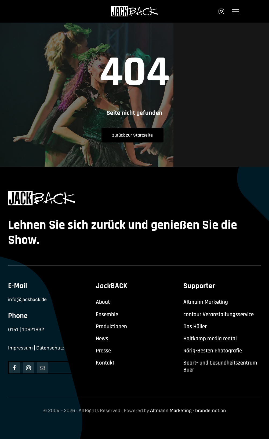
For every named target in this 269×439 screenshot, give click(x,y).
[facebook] (14, 367)
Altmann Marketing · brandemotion (188, 411)
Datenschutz (50, 348)
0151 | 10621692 (26, 330)
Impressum (20, 348)
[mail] (42, 367)
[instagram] (28, 367)
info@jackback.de (27, 300)
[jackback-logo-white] (134, 9)
